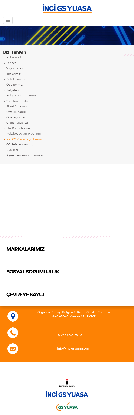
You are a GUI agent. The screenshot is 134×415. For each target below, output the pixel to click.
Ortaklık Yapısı (16, 112)
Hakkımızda (14, 57)
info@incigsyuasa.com (73, 348)
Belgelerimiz (15, 90)
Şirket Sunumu (16, 106)
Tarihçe (11, 63)
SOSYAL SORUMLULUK (32, 272)
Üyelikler (12, 150)
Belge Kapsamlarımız (21, 95)
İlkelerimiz (13, 74)
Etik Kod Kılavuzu (18, 128)
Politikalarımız (16, 79)
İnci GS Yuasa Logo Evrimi (24, 139)
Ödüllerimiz (14, 85)
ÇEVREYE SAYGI (25, 294)
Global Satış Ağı (17, 123)
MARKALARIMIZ (25, 249)
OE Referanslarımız (19, 144)
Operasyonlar (15, 117)
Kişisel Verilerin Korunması (24, 155)
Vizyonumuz (14, 68)
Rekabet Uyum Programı (23, 133)
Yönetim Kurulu (17, 101)
